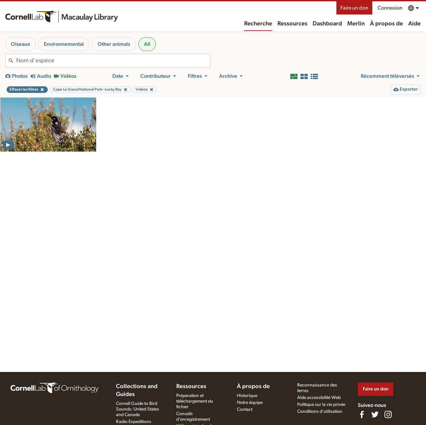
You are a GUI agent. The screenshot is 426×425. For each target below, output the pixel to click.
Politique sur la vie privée (321, 404)
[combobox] (113, 60)
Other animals (114, 44)
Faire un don (354, 8)
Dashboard (327, 24)
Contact (244, 409)
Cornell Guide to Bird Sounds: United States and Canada (137, 409)
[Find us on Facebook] (362, 414)
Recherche (258, 24)
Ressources (292, 24)
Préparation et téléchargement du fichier (194, 401)
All (147, 44)
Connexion (390, 8)
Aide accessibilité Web (319, 397)
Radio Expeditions (133, 421)
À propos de (386, 24)
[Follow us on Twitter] (375, 414)
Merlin (356, 24)
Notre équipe (250, 402)
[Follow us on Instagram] (388, 414)
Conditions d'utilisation (319, 411)
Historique (247, 395)
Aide (414, 24)
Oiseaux (20, 44)
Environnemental (64, 44)
